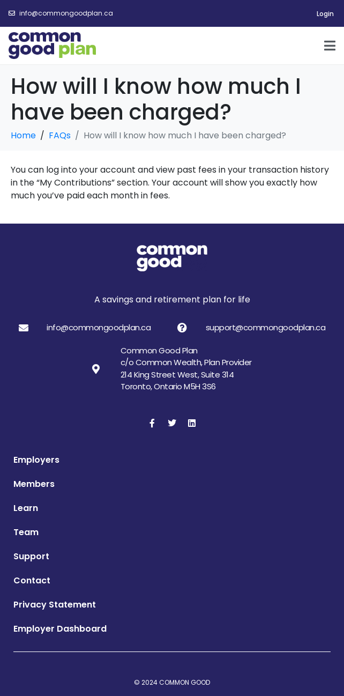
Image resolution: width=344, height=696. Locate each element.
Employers (36, 460)
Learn (25, 508)
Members (34, 484)
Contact (31, 580)
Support (31, 556)
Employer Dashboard (60, 629)
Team (26, 532)
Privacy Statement (54, 604)
